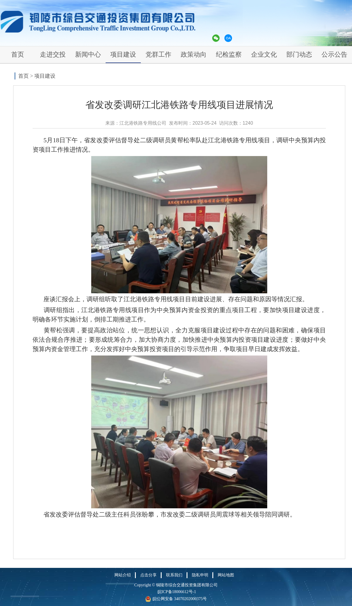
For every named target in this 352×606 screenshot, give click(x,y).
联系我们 (174, 575)
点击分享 (148, 575)
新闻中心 (88, 54)
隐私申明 (200, 575)
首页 (17, 54)
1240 (248, 123)
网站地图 (226, 575)
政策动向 (194, 54)
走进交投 (53, 54)
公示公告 (334, 54)
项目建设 (123, 54)
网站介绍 (122, 575)
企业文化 (264, 54)
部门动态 (299, 54)
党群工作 (158, 54)
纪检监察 (229, 54)
